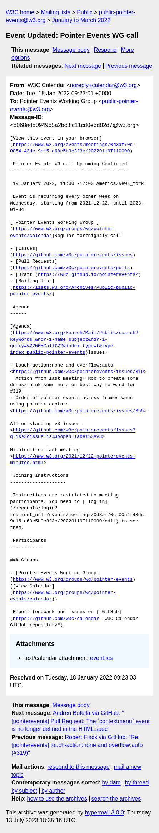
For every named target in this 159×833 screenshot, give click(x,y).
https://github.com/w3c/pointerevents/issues (73, 255)
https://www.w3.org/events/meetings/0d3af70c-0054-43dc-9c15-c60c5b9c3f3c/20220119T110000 (72, 148)
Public (85, 12)
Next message (83, 66)
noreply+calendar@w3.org (103, 85)
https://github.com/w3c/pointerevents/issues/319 (78, 372)
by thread (137, 782)
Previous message (129, 66)
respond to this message (78, 767)
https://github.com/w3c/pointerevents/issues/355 (78, 411)
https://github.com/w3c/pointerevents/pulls (71, 268)
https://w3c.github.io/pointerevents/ (88, 275)
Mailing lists (55, 12)
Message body (71, 50)
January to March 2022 (81, 20)
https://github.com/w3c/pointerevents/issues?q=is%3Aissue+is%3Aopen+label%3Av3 (72, 433)
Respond (105, 50)
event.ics (101, 658)
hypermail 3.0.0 (104, 812)
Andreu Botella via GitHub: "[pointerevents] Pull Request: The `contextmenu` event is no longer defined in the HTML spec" (80, 721)
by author (53, 791)
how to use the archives (57, 799)
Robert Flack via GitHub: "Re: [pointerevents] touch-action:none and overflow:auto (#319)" (77, 745)
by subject (24, 791)
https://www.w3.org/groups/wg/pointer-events (73, 579)
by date (111, 782)
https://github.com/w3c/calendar (56, 619)
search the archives (116, 799)
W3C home (20, 12)
